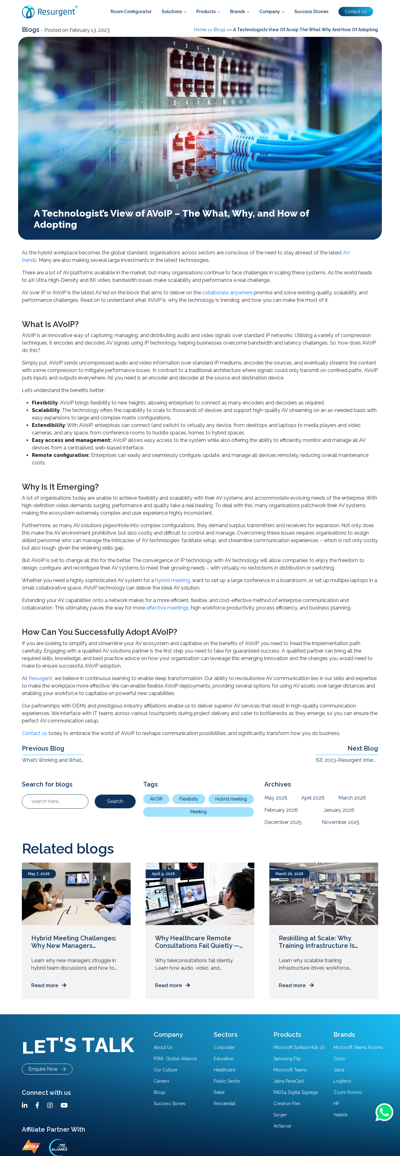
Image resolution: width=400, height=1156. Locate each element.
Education (224, 1058)
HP (336, 1103)
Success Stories (170, 1103)
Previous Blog (43, 748)
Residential (225, 1103)
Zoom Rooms (347, 1092)
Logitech (342, 1081)
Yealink (340, 1114)
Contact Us (356, 11)
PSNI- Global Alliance (175, 1058)
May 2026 (276, 798)
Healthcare (224, 1069)
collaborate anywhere (227, 293)
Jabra (338, 1069)
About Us (163, 1047)
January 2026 (338, 810)
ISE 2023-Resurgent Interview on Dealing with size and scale (347, 760)
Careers (161, 1081)
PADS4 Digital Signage (295, 1092)
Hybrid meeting (231, 798)
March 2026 (352, 798)
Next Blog (363, 748)
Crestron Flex (287, 1103)
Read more (48, 985)
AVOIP (156, 798)
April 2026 (313, 798)
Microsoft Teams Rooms (358, 1047)
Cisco (339, 1058)
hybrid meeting (172, 580)
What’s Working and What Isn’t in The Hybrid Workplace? (53, 760)
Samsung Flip (287, 1058)
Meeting (198, 811)
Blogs (31, 29)
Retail (219, 1092)
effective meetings (167, 608)
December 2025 (283, 822)
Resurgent (40, 678)
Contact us (34, 733)
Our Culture (165, 1069)
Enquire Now (47, 1069)
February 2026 (281, 810)
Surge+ (280, 1114)
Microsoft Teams (290, 1069)
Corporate (224, 1047)
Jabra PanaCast (288, 1081)
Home (200, 29)
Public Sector (227, 1081)
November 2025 (340, 822)
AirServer (282, 1126)
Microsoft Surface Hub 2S (299, 1047)
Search (115, 801)
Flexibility (188, 798)
